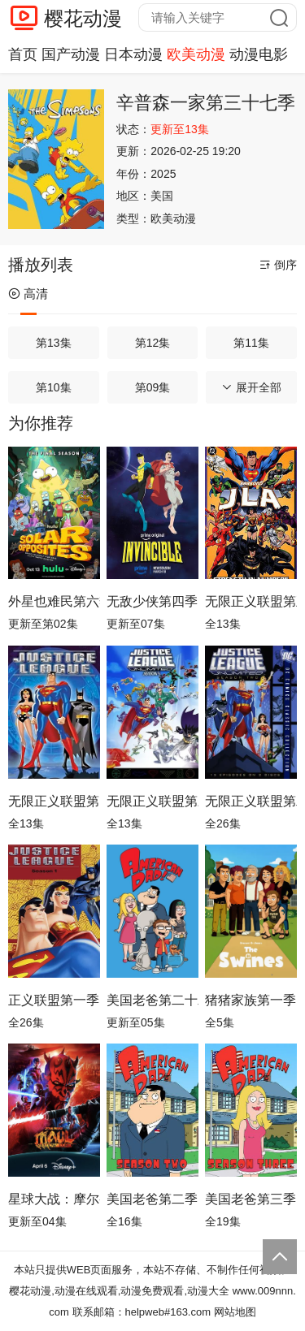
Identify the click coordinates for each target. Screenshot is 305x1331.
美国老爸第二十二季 (152, 1000)
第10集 (54, 387)
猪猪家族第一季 (250, 1000)
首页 (22, 54)
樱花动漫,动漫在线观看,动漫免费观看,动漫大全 (119, 1291)
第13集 (54, 342)
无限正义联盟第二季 (251, 801)
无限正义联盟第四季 (54, 801)
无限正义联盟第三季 (152, 801)
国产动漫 (70, 54)
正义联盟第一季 (53, 1000)
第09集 (153, 387)
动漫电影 (258, 54)
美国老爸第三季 (250, 1199)
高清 (28, 293)
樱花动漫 (83, 18)
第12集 (153, 342)
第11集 (251, 342)
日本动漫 (133, 54)
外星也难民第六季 (54, 601)
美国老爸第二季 (152, 1199)
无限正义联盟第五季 (251, 601)
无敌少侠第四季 (152, 601)
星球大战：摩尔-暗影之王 (54, 1199)
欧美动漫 (196, 54)
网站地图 (235, 1312)
